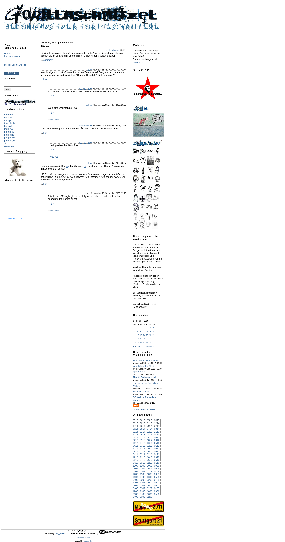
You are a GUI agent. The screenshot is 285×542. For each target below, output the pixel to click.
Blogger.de (60, 533)
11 (134, 335)
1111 (142, 448)
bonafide (8, 117)
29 (147, 342)
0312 (142, 445)
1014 (142, 426)
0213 (135, 440)
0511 (157, 451)
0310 (142, 462)
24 (153, 339)
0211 (149, 454)
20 (141, 339)
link (45, 79)
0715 (135, 420)
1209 (135, 465)
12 (138, 335)
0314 (157, 428)
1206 (135, 491)
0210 (149, 462)
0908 (157, 474)
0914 (149, 426)
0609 (149, 468)
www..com (15, 218)
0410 (135, 462)
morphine (9, 134)
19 (138, 339)
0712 (142, 443)
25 (134, 342)
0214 (135, 431)
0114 (142, 431)
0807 (135, 485)
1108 (142, 474)
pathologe (9, 140)
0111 (157, 454)
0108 (157, 480)
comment (48, 60)
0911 (157, 448)
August (136, 346)
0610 (149, 460)
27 (141, 342)
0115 (149, 423)
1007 (149, 482)
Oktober (150, 346)
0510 (157, 460)
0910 (157, 457)
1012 (149, 440)
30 (150, 342)
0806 (135, 494)
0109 (157, 471)
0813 (149, 434)
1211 (135, 448)
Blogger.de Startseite (15, 64)
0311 (142, 454)
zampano (9, 146)
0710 (142, 460)
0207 (149, 488)
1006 (149, 491)
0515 (149, 420)
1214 (157, 423)
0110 (157, 462)
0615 (142, 420)
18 (134, 339)
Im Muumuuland (12, 56)
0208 (149, 480)
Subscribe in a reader (144, 409)
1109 (142, 465)
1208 (135, 474)
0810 (135, 460)
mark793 (8, 128)
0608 (149, 477)
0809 (135, 468)
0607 (149, 485)
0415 (157, 420)
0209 (149, 471)
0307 (142, 488)
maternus (9, 131)
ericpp (7, 120)
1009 (149, 465)
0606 (149, 494)
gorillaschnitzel (112, 50)
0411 (135, 454)
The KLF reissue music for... (147, 377)
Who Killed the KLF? (143, 366)
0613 (135, 437)
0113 (142, 440)
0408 (135, 480)
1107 (142, 482)
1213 (149, 431)
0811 (135, 451)
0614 (135, 428)
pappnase (9, 137)
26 (138, 342)
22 (147, 339)
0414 (149, 428)
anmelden (138, 62)
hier (68, 166)
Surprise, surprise (142, 391)
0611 (149, 451)
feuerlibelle (10, 123)
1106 (142, 491)
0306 (142, 496)
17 (153, 335)
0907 (157, 482)
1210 (135, 457)
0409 (135, 471)
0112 (157, 445)
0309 (142, 471)
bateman (8, 114)
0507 (157, 485)
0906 (157, 491)
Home (7, 53)
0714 (157, 426)
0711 (142, 451)
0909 (157, 465)
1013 (135, 434)
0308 (142, 480)
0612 (149, 443)
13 (141, 335)
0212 (149, 445)
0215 (142, 423)
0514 (142, 428)
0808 (135, 477)
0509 (157, 468)
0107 (157, 488)
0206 (149, 496)
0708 (142, 477)
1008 (149, 474)
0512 (157, 443)
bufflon (89, 69)
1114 (135, 426)
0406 (135, 496)
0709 (142, 468)
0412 (135, 445)
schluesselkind (85, 126)
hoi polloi (8, 126)
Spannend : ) (139, 371)
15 (147, 335)
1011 (149, 448)
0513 (142, 437)
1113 (157, 431)
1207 (135, 482)
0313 (157, 437)
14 (144, 335)
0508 (157, 477)
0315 (135, 423)
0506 (157, 494)
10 (153, 331)
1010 (149, 457)
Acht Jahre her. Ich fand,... (146, 360)
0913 (142, 434)
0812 (135, 443)
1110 (142, 457)
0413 (149, 437)
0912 (157, 440)
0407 (135, 488)
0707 (142, 485)
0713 (157, 434)
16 (150, 335)
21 (144, 339)
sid (5, 143)
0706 (142, 494)
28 (144, 342)
